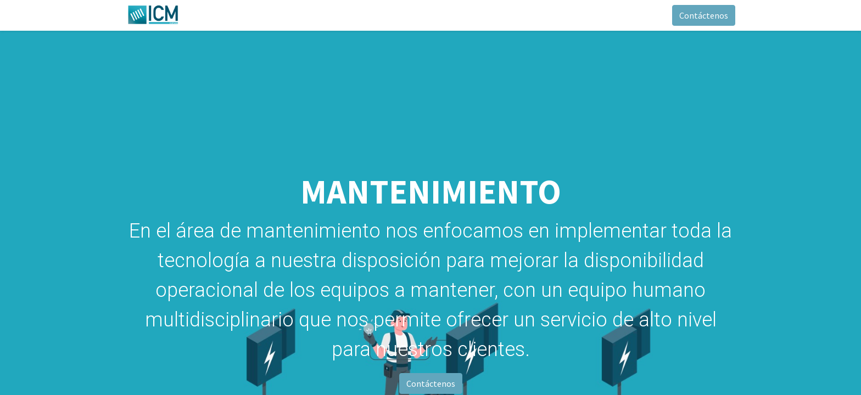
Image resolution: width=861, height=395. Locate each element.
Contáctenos (703, 15)
